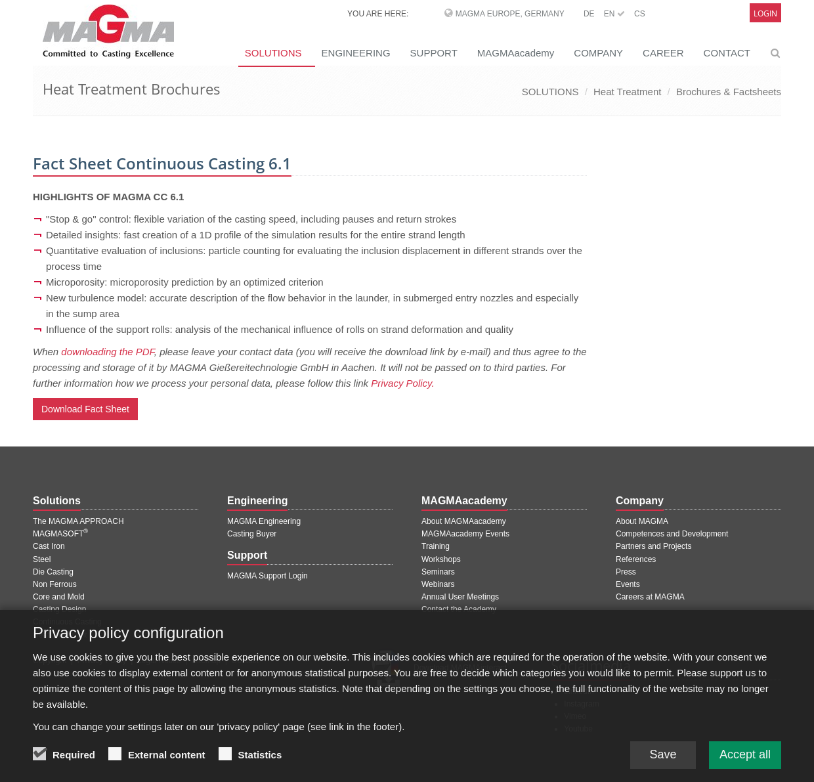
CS (639, 13)
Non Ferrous (55, 584)
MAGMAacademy (516, 52)
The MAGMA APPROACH (78, 521)
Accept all (745, 761)
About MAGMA (642, 521)
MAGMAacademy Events (465, 533)
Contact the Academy (458, 609)
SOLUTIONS (273, 52)
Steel (42, 559)
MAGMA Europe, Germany (510, 13)
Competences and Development (672, 533)
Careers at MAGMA (650, 596)
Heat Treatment (627, 91)
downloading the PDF (107, 351)
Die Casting (53, 571)
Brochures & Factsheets (728, 91)
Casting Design (59, 609)
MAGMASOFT (60, 533)
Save (662, 761)
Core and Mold (59, 596)
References (636, 559)
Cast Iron (49, 546)
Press (626, 571)
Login (765, 13)
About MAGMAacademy (463, 521)
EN (614, 13)
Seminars (438, 571)
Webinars (437, 584)
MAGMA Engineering (264, 521)
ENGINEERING (356, 52)
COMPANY (598, 52)
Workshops (441, 559)
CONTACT (727, 52)
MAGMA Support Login (267, 575)
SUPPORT (434, 52)
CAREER (663, 52)
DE (589, 13)
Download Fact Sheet (85, 409)
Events (628, 584)
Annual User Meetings (460, 596)
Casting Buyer (251, 533)
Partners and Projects (653, 546)
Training (435, 546)
